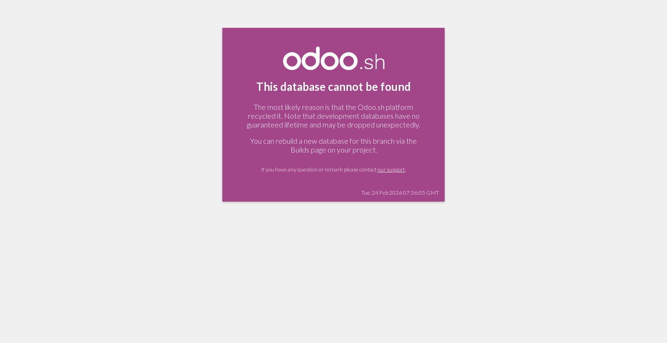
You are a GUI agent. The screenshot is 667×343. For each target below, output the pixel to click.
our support (391, 169)
